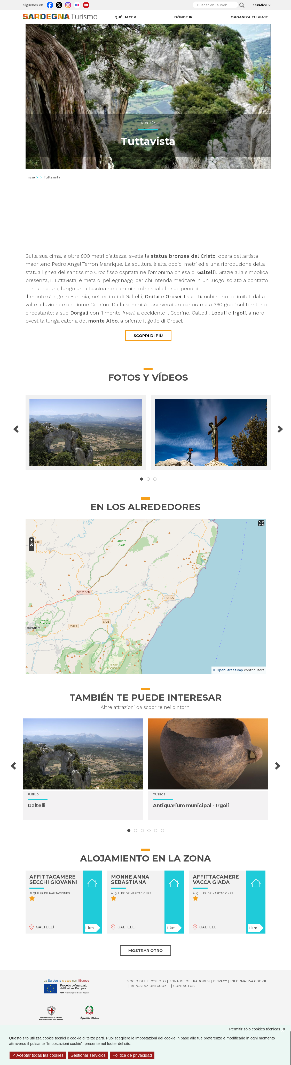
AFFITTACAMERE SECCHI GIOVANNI (53, 879)
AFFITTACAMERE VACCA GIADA (216, 879)
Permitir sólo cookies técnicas (259, 1029)
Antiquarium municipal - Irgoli (191, 806)
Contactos (184, 986)
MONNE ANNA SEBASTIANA (130, 879)
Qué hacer (125, 17)
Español (260, 5)
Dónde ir (183, 17)
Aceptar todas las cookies (38, 1055)
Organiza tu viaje (249, 17)
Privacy (220, 981)
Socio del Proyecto (146, 981)
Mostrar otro (145, 950)
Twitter (59, 4)
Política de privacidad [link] (132, 1055)
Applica (242, 5)
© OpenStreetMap (228, 670)
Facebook (50, 4)
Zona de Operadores (189, 981)
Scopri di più (148, 335)
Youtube (86, 4)
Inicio (30, 177)
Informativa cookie (248, 981)
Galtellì (36, 806)
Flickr (77, 4)
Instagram (68, 4)
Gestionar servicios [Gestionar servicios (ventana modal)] (88, 1055)
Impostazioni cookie (150, 986)
